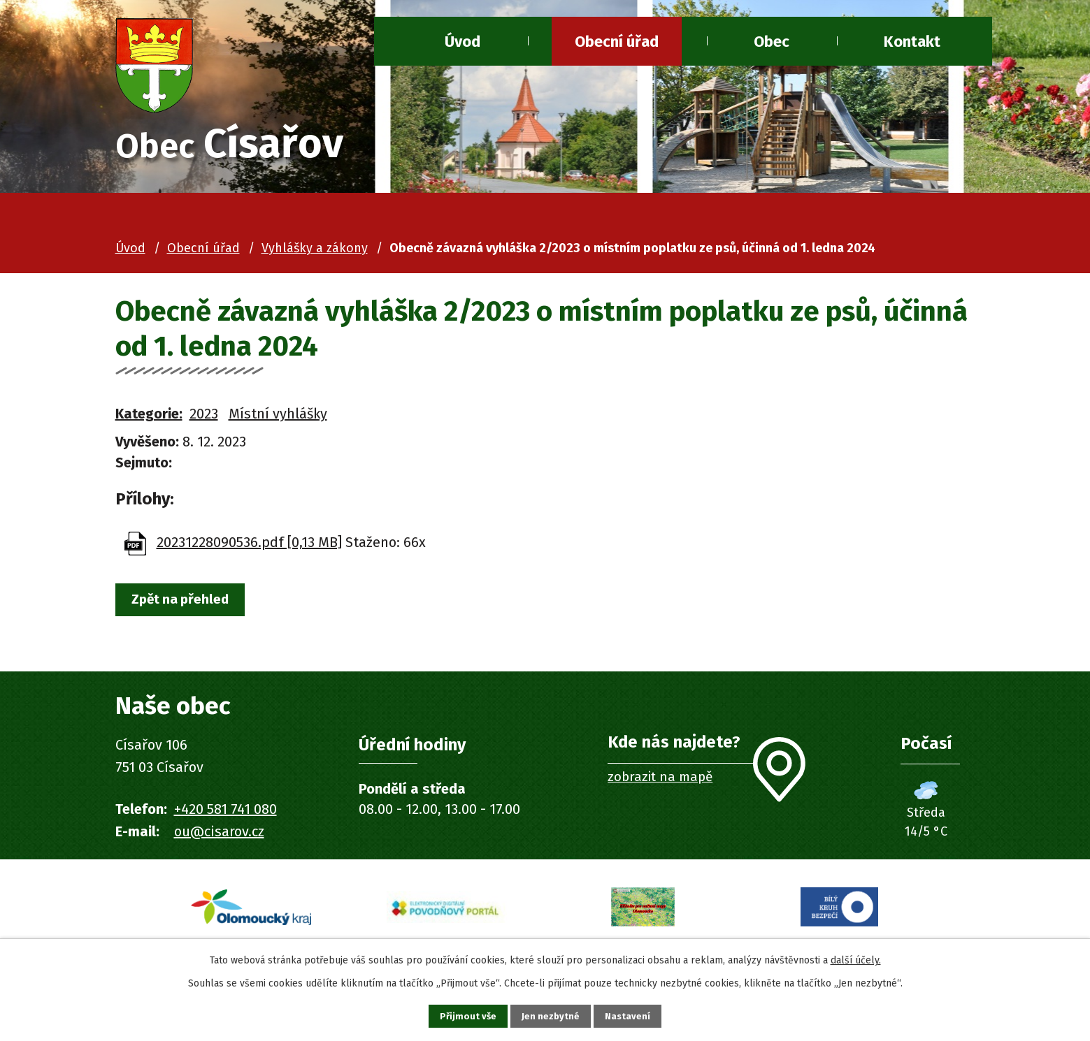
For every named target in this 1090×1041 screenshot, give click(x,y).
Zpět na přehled (187, 604)
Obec (771, 41)
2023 (203, 417)
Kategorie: (148, 417)
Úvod (462, 41)
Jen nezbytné (551, 1015)
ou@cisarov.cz (219, 835)
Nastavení (636, 1015)
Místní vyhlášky (278, 417)
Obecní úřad (617, 41)
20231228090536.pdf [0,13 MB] (249, 545)
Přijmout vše (460, 1015)
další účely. (856, 957)
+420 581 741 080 (225, 812)
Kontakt (912, 41)
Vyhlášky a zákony (314, 251)
